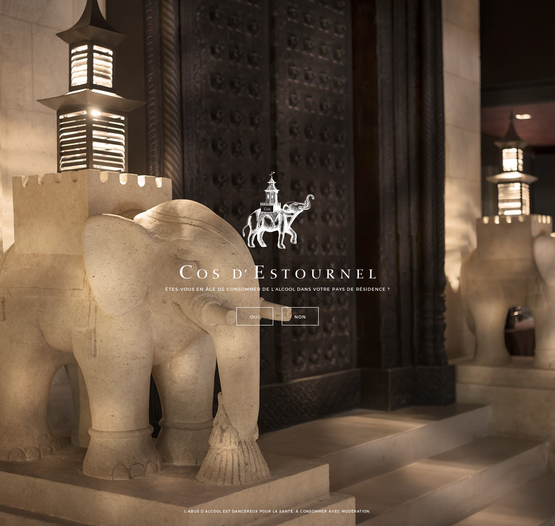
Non (300, 316)
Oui (255, 316)
